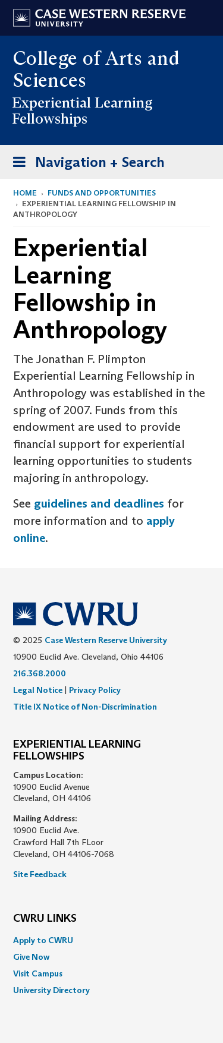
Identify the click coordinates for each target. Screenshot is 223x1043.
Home (25, 192)
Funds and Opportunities (102, 192)
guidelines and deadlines (100, 503)
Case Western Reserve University (106, 640)
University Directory (51, 990)
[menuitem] (111, 940)
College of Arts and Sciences (96, 69)
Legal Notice (37, 690)
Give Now (31, 956)
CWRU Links (45, 919)
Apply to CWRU (43, 940)
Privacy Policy (95, 690)
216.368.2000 (39, 673)
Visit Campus (37, 973)
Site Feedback (40, 874)
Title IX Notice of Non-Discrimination (85, 706)
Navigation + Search (85, 164)
